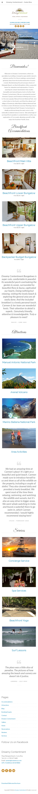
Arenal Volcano (19, 392)
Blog (3, 708)
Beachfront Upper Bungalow (19, 225)
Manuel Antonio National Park (19, 362)
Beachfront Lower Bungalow (19, 193)
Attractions (5, 705)
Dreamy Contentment (9, 719)
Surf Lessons (19, 650)
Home (3, 725)
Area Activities (19, 451)
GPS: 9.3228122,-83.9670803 (11, 763)
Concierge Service (19, 560)
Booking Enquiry (7, 712)
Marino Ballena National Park (19, 422)
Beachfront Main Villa (19, 161)
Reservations (6, 729)
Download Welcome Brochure (20, 22)
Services (4, 736)
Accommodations (7, 702)
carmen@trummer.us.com (13, 760)
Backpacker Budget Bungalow (19, 257)
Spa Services (19, 590)
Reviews (4, 732)
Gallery (4, 722)
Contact (4, 715)
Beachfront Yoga (19, 620)
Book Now (19, 47)
